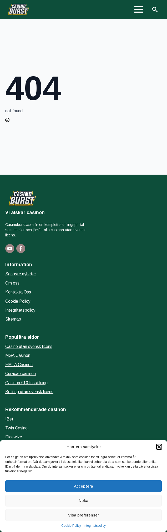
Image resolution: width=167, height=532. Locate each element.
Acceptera (83, 486)
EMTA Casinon (19, 364)
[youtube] (9, 248)
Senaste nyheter (20, 274)
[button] (159, 446)
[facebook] (20, 248)
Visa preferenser (83, 515)
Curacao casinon (20, 373)
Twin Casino (16, 428)
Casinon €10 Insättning (26, 383)
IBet (9, 419)
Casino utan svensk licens (28, 346)
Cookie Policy (71, 526)
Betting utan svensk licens (29, 391)
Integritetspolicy (95, 526)
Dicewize (13, 437)
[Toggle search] (155, 9)
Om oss (12, 283)
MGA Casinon (17, 355)
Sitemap (13, 319)
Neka (83, 500)
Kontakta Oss (18, 292)
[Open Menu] (138, 9)
